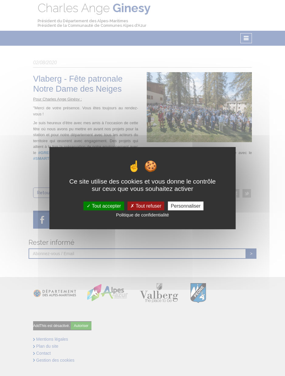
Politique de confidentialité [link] (142, 214)
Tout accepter (104, 205)
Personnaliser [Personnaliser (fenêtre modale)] (186, 205)
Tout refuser (145, 205)
